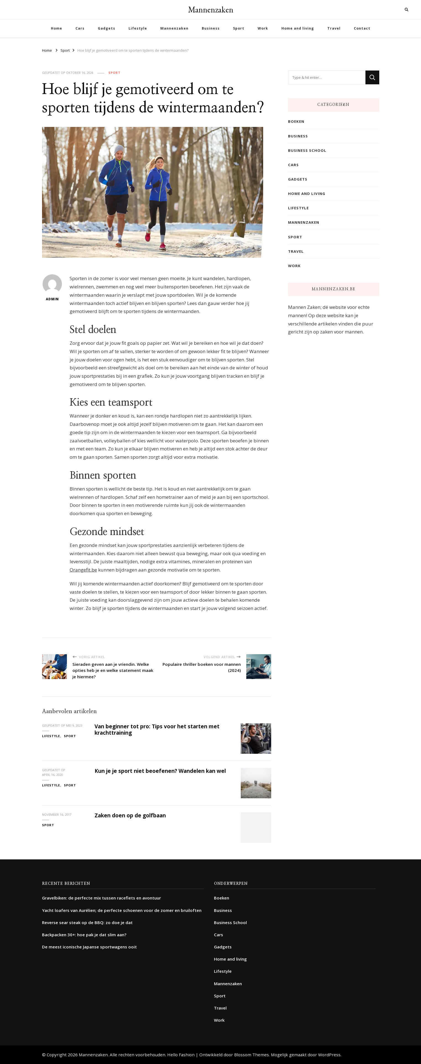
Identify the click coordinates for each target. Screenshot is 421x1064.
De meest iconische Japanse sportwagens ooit (89, 947)
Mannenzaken (210, 9)
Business (211, 28)
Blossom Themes (251, 1054)
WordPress (329, 1054)
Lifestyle (138, 28)
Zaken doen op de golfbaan (130, 815)
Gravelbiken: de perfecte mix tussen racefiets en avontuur (101, 898)
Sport (238, 28)
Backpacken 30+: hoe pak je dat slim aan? (84, 934)
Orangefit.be (83, 570)
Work (263, 28)
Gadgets (106, 28)
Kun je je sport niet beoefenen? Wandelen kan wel (160, 770)
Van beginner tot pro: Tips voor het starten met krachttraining (157, 729)
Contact (362, 28)
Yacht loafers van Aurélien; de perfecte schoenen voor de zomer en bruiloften (122, 910)
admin (52, 287)
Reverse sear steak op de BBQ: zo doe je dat (87, 922)
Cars (80, 28)
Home (56, 28)
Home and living (297, 28)
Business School (307, 150)
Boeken (296, 121)
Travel (334, 28)
